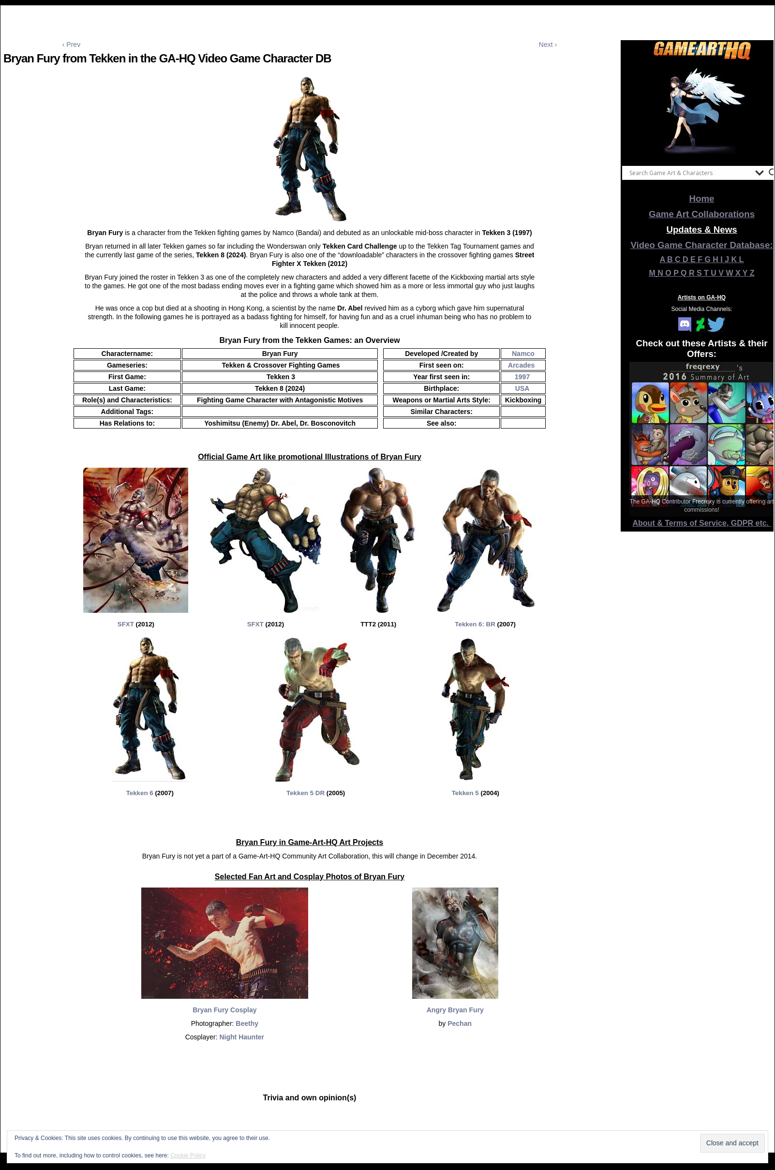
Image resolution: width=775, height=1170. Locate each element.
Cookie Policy (188, 1155)
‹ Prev (71, 44)
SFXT (126, 624)
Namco (523, 353)
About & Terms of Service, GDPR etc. (702, 523)
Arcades (522, 365)
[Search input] (689, 172)
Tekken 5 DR (306, 793)
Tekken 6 (139, 793)
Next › (548, 44)
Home (702, 198)
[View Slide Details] (701, 110)
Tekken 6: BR (475, 624)
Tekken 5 (465, 793)
